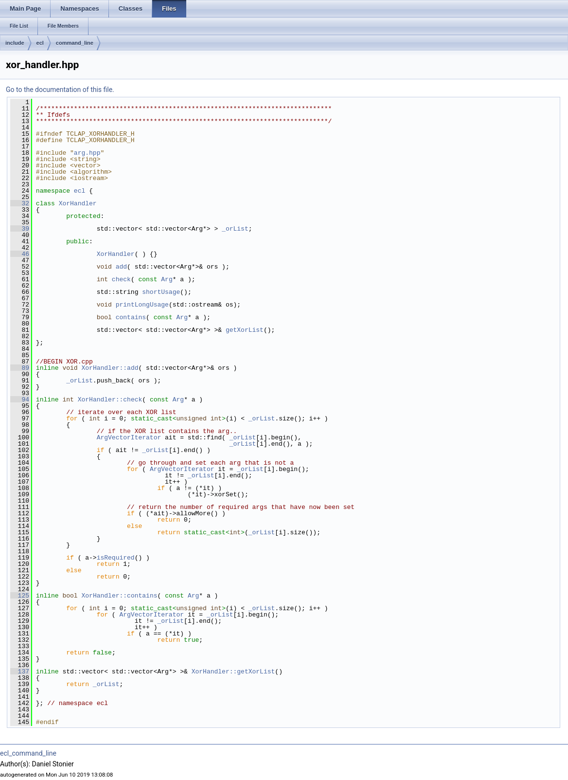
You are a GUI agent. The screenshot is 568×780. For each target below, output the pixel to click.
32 (19, 203)
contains (131, 317)
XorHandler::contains (119, 595)
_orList (235, 228)
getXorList (245, 330)
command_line (74, 43)
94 (19, 399)
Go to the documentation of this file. (60, 89)
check (121, 279)
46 (19, 254)
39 (19, 228)
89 (19, 367)
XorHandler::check (110, 399)
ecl (40, 43)
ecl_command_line (28, 753)
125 (19, 595)
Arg (166, 279)
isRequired (116, 557)
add (121, 266)
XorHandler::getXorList (233, 671)
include (14, 43)
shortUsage (161, 292)
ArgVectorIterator (129, 437)
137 (19, 671)
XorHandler (78, 203)
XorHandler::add (109, 367)
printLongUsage (142, 304)
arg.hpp (87, 152)
